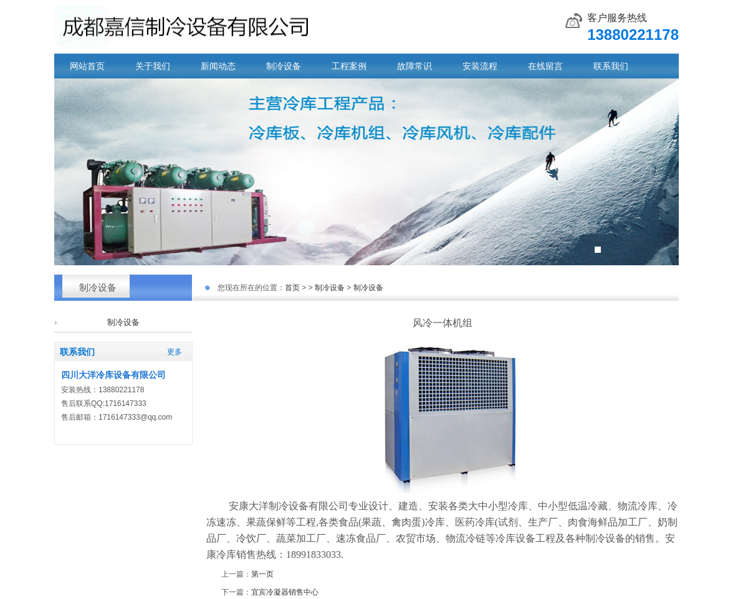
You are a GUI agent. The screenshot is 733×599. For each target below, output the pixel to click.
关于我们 (152, 66)
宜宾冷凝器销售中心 (285, 592)
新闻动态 (218, 66)
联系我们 (610, 66)
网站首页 (87, 66)
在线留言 (545, 66)
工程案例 (349, 66)
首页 (292, 287)
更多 (174, 351)
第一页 (262, 574)
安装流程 (479, 66)
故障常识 (414, 66)
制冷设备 (283, 66)
